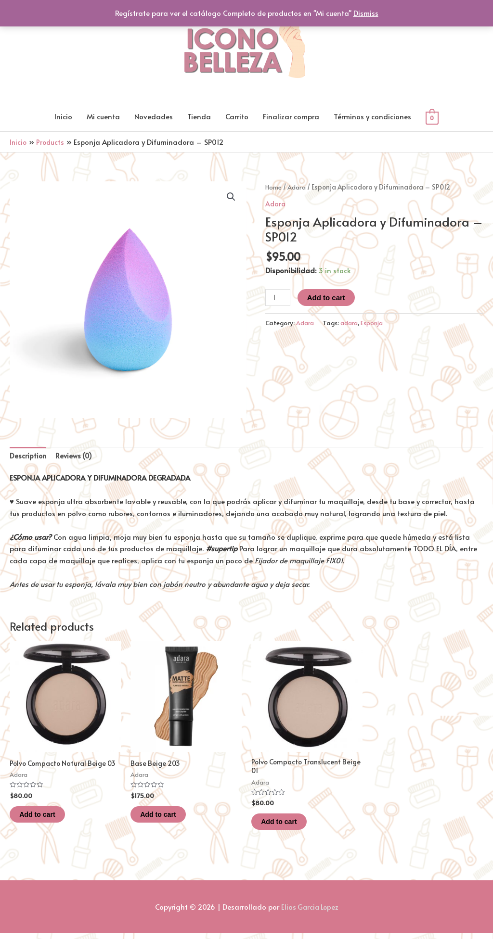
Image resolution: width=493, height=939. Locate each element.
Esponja (377, 323)
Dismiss (365, 13)
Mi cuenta (103, 117)
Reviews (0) (75, 457)
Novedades (153, 117)
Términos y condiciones (372, 117)
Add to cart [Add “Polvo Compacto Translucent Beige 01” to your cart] (290, 827)
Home (274, 187)
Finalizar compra (291, 117)
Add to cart (328, 298)
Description (28, 457)
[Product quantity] (278, 298)
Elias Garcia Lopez (310, 913)
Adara (298, 187)
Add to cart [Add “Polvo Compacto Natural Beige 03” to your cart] (48, 827)
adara (352, 323)
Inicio (63, 117)
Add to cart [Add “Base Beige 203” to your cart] (169, 818)
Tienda (199, 117)
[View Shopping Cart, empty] (432, 118)
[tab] (28, 457)
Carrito (236, 117)
